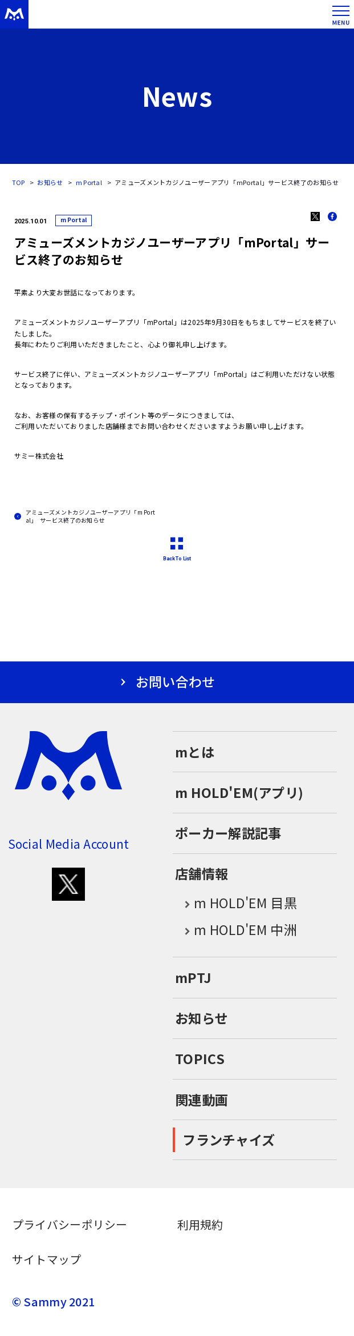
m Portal (89, 182)
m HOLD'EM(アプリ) (239, 792)
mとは (194, 751)
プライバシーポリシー (70, 1224)
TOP (18, 182)
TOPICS (200, 1058)
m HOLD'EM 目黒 (236, 903)
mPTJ (193, 977)
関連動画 (201, 1099)
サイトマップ (47, 1259)
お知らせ (50, 182)
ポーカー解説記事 (228, 832)
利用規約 (200, 1224)
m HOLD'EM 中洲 (236, 930)
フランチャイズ (228, 1139)
